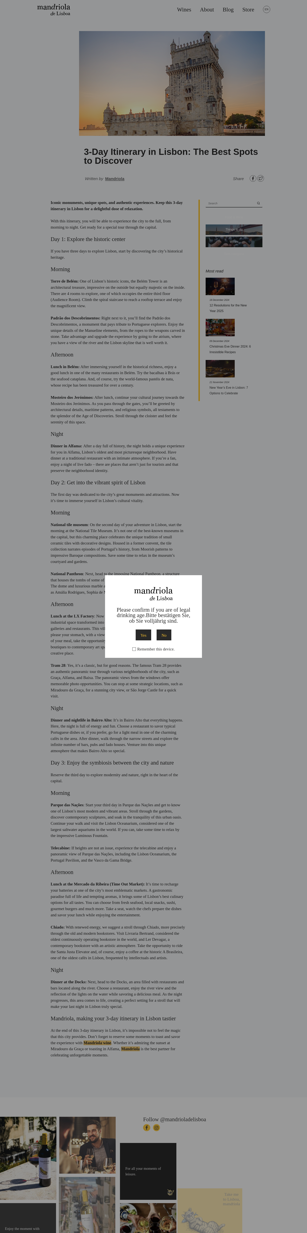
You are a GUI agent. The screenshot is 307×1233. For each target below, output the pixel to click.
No (163, 635)
